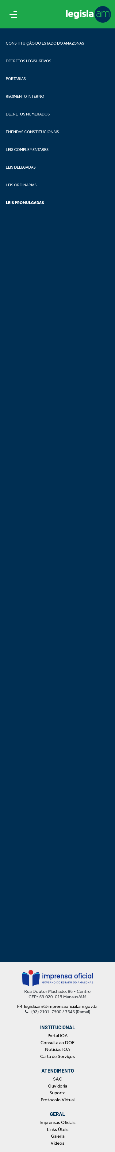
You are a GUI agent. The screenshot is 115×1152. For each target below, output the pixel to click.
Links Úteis (57, 1129)
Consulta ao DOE (57, 1042)
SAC (57, 1079)
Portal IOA (58, 1035)
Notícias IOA (57, 1049)
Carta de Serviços (57, 1056)
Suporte (57, 1092)
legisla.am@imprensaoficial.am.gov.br (57, 1006)
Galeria (57, 1136)
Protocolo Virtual (58, 1100)
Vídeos (57, 1143)
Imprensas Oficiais (57, 1122)
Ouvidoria (57, 1086)
